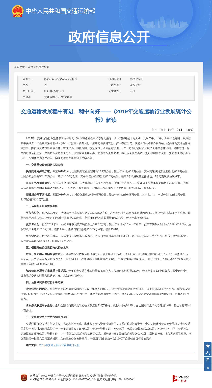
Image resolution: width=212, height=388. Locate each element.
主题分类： (115, 85)
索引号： (28, 78)
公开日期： (29, 91)
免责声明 (47, 375)
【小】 (179, 129)
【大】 (162, 129)
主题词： (28, 97)
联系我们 (35, 375)
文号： (27, 85)
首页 (30, 67)
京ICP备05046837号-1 (43, 379)
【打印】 (189, 129)
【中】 (171, 129)
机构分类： (115, 78)
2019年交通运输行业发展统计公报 (59, 345)
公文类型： (115, 91)
